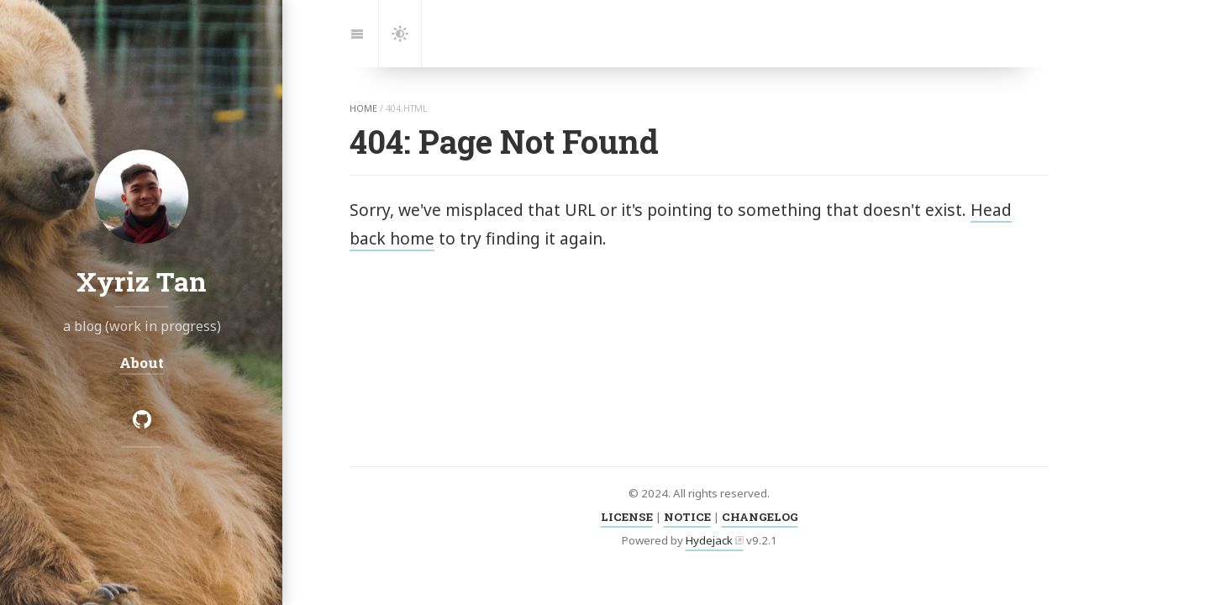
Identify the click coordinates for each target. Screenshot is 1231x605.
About (141, 362)
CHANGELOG (760, 516)
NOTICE (687, 516)
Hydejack (709, 540)
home (363, 108)
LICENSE (627, 516)
